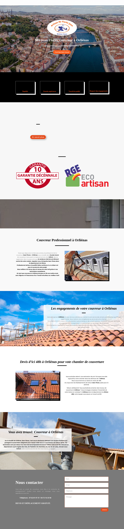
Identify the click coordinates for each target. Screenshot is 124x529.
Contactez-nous (62, 52)
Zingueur (69, 2)
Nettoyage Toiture (55, 2)
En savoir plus (38, 137)
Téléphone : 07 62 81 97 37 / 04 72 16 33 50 (35, 498)
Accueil (31, 2)
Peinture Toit (81, 2)
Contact (92, 2)
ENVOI (104, 510)
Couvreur (40, 2)
